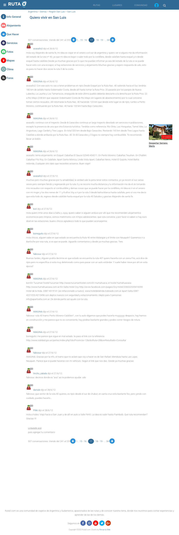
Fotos (10, 51)
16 (86, 40)
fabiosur (37, 254)
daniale (36, 390)
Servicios (12, 43)
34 (108, 40)
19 (101, 40)
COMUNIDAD (140, 5)
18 (97, 40)
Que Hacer (13, 34)
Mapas (11, 60)
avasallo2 (38, 48)
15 (81, 40)
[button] (156, 6)
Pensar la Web (104, 530)
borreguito (38, 233)
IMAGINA (37, 81)
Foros (10, 78)
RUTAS (96, 5)
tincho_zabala (40, 373)
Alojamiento (14, 25)
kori (35, 209)
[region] (87, 29)
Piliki (35, 410)
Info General (14, 16)
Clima (10, 69)
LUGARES (117, 5)
